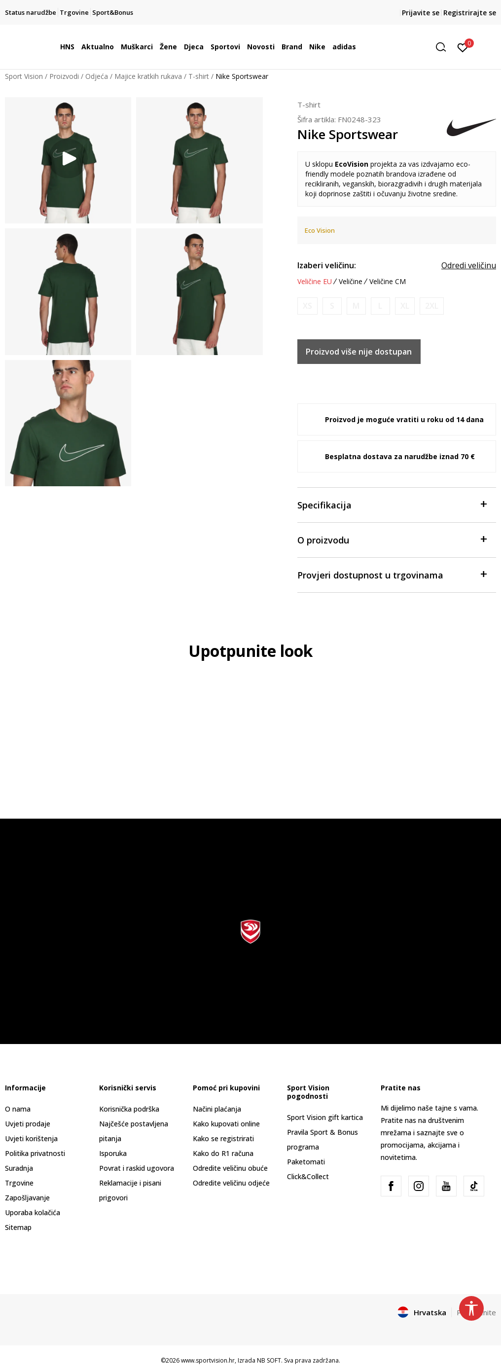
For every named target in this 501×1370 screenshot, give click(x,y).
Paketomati (306, 1161)
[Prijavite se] (463, 46)
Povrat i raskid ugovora (136, 1168)
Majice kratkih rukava (148, 76)
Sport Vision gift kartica (325, 1117)
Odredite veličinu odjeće (231, 1183)
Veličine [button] (350, 282)
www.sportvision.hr (208, 1360)
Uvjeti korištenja (31, 1138)
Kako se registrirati (223, 1138)
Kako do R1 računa (223, 1153)
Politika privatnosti (35, 1153)
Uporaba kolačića (32, 1212)
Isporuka (113, 1153)
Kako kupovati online (226, 1123)
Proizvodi (64, 76)
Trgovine (19, 1183)
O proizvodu (391, 539)
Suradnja (19, 1168)
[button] (444, 47)
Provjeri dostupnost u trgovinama (391, 574)
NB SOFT (269, 1360)
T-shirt (198, 76)
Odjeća (96, 76)
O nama (18, 1109)
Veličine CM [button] (387, 282)
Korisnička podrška (129, 1109)
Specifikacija (391, 504)
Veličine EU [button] (314, 282)
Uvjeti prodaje (27, 1123)
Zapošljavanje (27, 1197)
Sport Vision (24, 76)
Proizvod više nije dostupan (359, 351)
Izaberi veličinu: (326, 265)
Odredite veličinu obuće (230, 1168)
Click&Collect (308, 1176)
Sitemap (18, 1227)
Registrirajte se (469, 12)
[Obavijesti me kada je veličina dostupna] (307, 306)
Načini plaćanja (217, 1109)
